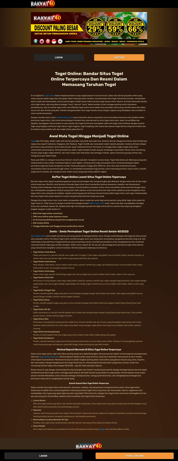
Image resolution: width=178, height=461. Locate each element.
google (102, 429)
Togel (33, 141)
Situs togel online (38, 236)
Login (59, 57)
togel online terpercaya (49, 357)
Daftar (119, 57)
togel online (49, 95)
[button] (143, 28)
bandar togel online (65, 117)
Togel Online (134, 455)
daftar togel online (97, 203)
